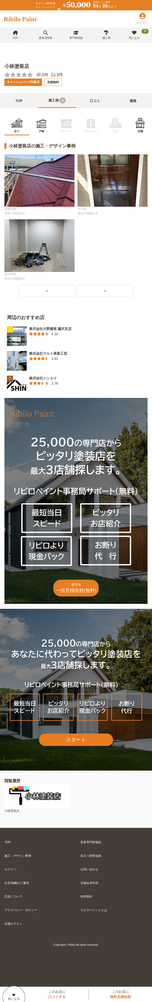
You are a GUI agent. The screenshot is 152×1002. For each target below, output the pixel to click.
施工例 (106, 35)
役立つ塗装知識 (90, 856)
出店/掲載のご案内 (16, 883)
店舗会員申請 (89, 883)
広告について (13, 896)
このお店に (57, 994)
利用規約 (86, 896)
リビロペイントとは (93, 910)
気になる (139, 34)
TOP (15, 35)
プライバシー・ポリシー (20, 910)
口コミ (95, 101)
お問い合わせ (89, 869)
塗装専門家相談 (90, 842)
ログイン (10, 869)
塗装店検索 (45, 35)
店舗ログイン (13, 923)
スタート (76, 739)
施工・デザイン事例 (17, 856)
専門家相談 (76, 35)
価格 (133, 101)
